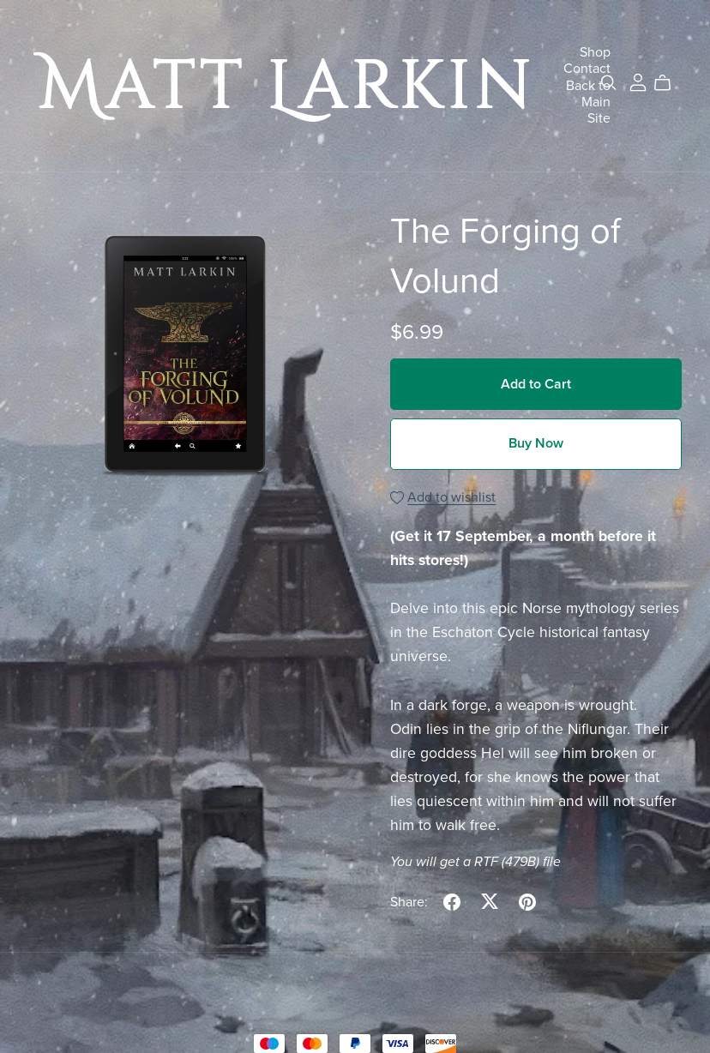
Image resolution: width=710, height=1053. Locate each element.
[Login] (638, 81)
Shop (595, 52)
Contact (587, 68)
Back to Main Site (588, 101)
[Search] (609, 83)
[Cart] (669, 83)
